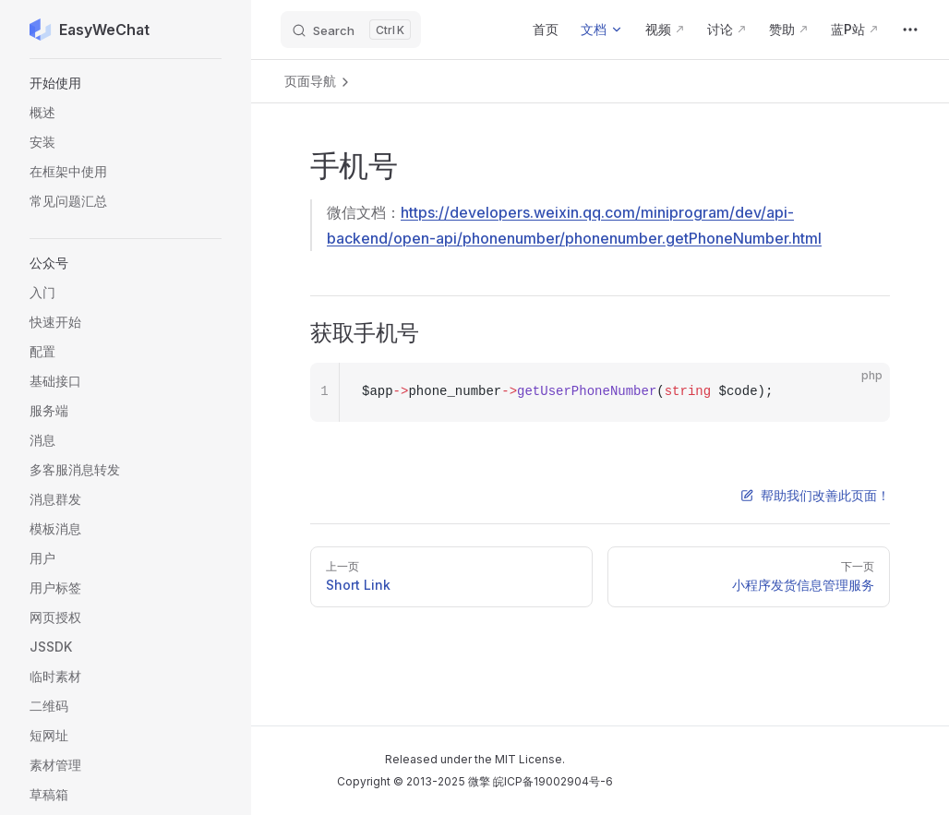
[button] (126, 83)
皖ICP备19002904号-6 (553, 781)
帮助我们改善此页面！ (815, 495)
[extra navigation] (910, 29)
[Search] (351, 29)
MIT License (528, 759)
